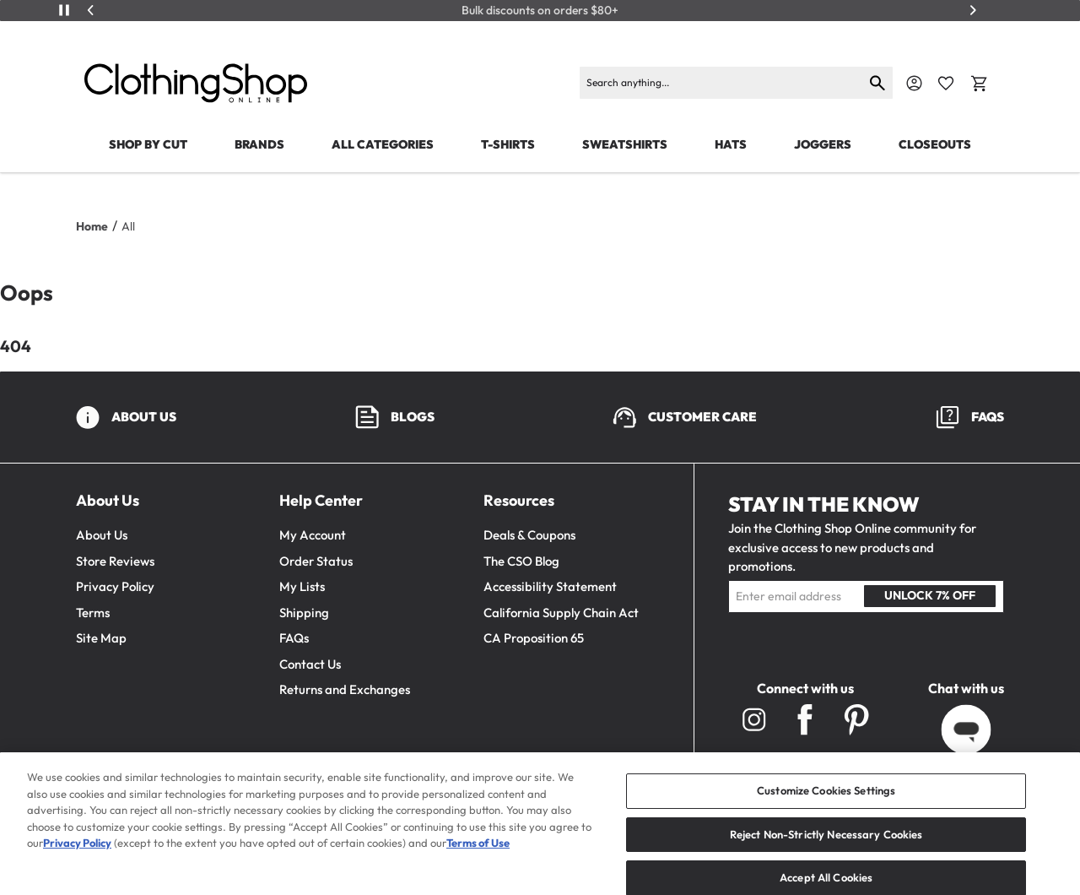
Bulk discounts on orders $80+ (540, 10)
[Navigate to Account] (914, 83)
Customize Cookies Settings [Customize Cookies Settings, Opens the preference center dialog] (826, 807)
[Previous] (91, 10)
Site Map (101, 638)
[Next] (973, 10)
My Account (312, 535)
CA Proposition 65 (533, 638)
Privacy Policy (115, 586)
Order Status (316, 561)
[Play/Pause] (64, 10)
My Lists (302, 586)
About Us (101, 535)
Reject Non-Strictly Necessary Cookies (826, 850)
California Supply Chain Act (561, 613)
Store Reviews (115, 561)
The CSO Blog (521, 561)
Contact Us (310, 664)
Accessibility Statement (550, 586)
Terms (93, 613)
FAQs (294, 638)
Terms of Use (478, 859)
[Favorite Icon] (946, 83)
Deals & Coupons (529, 535)
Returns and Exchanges (344, 689)
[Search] (722, 83)
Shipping (304, 613)
